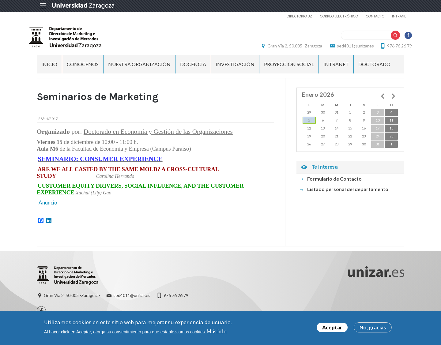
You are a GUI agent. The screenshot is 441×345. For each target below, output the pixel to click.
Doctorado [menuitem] (374, 67)
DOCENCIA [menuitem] (193, 67)
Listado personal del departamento (347, 192)
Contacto (367, 16)
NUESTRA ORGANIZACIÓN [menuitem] (139, 67)
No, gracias (373, 327)
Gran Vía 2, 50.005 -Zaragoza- (288, 47)
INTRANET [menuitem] (336, 67)
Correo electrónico (331, 16)
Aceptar (332, 327)
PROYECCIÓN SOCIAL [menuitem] (289, 67)
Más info (217, 331)
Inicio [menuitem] (49, 67)
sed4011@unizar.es (347, 47)
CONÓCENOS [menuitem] (83, 67)
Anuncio (47, 206)
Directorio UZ (291, 16)
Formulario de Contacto (334, 182)
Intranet (392, 16)
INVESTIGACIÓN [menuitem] (235, 67)
